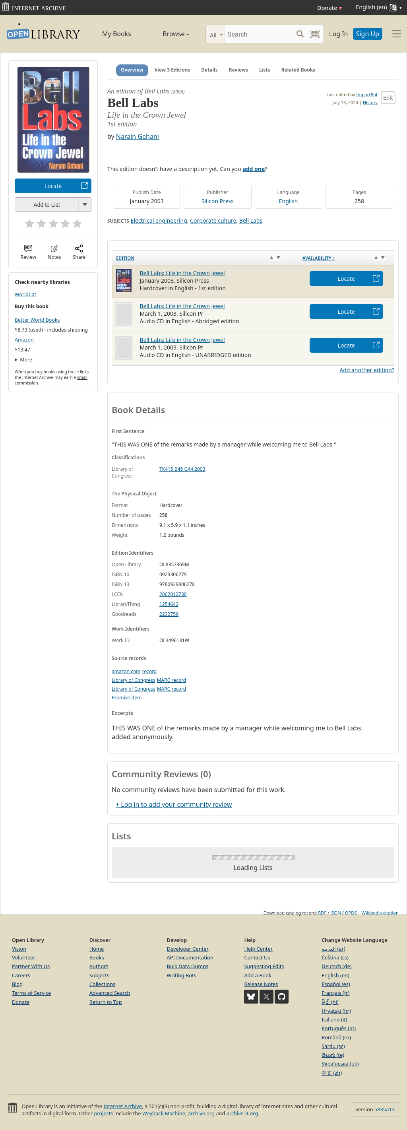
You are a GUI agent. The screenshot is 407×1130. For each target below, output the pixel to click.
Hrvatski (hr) (336, 1010)
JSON (335, 913)
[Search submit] (300, 34)
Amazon (24, 339)
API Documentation (190, 957)
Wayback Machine (163, 1113)
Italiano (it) (334, 1019)
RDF (322, 913)
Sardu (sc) (333, 1046)
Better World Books (37, 319)
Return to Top (105, 1002)
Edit (388, 97)
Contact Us (257, 957)
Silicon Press (218, 201)
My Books (116, 33)
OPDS (351, 913)
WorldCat (25, 294)
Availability (318, 258)
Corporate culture (213, 220)
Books (96, 957)
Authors (99, 966)
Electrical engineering (159, 220)
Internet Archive (122, 1106)
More (26, 359)
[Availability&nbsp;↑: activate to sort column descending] (346, 257)
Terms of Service (31, 992)
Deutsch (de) (336, 966)
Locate (53, 186)
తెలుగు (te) (333, 1054)
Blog (17, 984)
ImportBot (367, 94)
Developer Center (188, 948)
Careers (21, 975)
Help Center (258, 948)
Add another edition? (366, 370)
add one (253, 169)
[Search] (259, 34)
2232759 (168, 614)
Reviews (238, 69)
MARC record (171, 680)
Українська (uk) (340, 1063)
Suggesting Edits (264, 966)
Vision (19, 948)
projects (103, 1113)
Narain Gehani (137, 136)
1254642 (168, 604)
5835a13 (384, 1109)
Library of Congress (133, 680)
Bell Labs (157, 91)
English (288, 201)
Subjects (99, 975)
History (370, 102)
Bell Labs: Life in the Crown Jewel (182, 273)
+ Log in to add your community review (174, 804)
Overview (132, 69)
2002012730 (173, 594)
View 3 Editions (172, 69)
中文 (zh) (332, 1072)
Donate (329, 8)
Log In (338, 33)
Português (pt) (339, 1028)
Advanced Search (109, 992)
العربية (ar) (333, 948)
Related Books (298, 69)
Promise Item (127, 697)
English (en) (335, 975)
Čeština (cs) (335, 957)
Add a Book (257, 975)
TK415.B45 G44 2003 (182, 469)
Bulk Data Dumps (188, 966)
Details (209, 69)
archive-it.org (242, 1113)
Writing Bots (181, 975)
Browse (167, 33)
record (149, 671)
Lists (264, 69)
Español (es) (336, 984)
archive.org (201, 1113)
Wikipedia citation (380, 913)
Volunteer (23, 957)
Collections (102, 984)
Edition (125, 258)
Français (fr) (335, 992)
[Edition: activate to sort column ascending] (205, 257)
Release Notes (261, 984)
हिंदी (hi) (330, 1002)
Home (96, 948)
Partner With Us (31, 966)
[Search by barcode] (314, 34)
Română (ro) (336, 1037)
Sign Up (367, 33)
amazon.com (126, 671)
